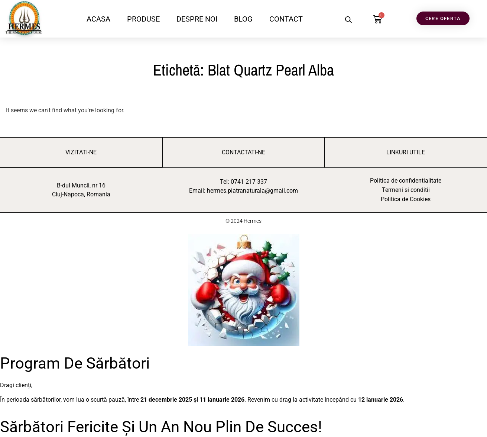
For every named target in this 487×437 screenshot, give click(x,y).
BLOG (243, 19)
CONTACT (286, 19)
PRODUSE (143, 19)
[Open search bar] (348, 19)
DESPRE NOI (196, 19)
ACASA (98, 19)
